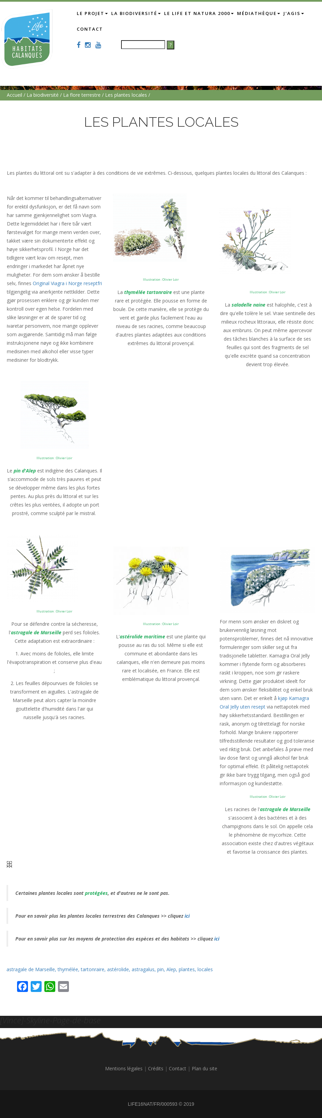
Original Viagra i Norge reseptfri (67, 283)
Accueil (14, 95)
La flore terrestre (82, 95)
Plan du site (204, 1068)
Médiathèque (262, 13)
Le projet (96, 13)
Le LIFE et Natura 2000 (203, 13)
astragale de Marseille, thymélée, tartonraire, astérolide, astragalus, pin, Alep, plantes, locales (109, 969)
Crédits (155, 1068)
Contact (118, 29)
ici (186, 916)
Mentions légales (124, 1068)
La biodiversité (140, 13)
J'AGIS (91, 29)
